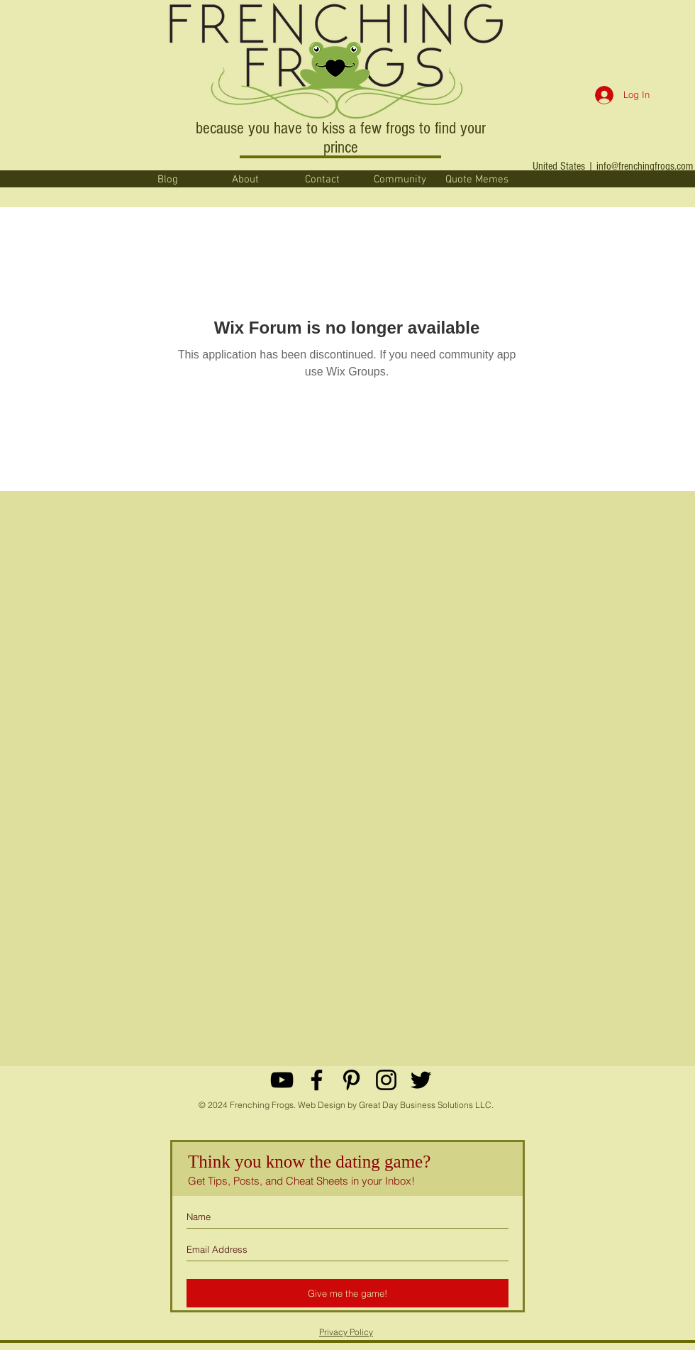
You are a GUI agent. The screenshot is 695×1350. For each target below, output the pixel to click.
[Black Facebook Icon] (316, 1080)
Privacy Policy (346, 1332)
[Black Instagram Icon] (386, 1080)
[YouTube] (282, 1080)
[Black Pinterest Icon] (351, 1080)
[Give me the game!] (347, 1293)
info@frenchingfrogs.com (644, 166)
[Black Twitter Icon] (421, 1080)
